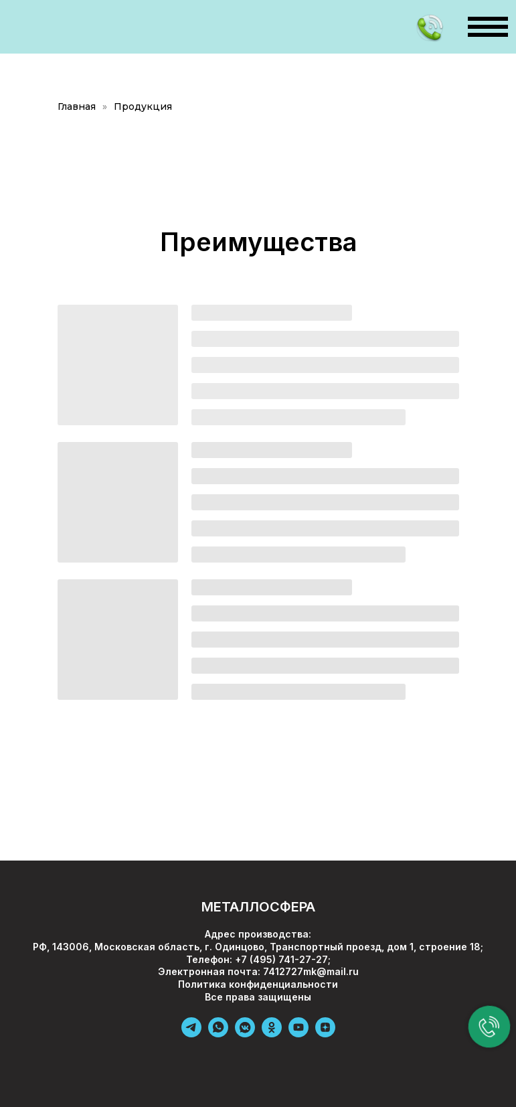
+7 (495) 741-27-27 (281, 959)
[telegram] (191, 1033)
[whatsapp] (218, 1033)
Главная (77, 106)
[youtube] (298, 1033)
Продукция (143, 106)
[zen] (325, 1033)
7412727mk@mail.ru (311, 971)
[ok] (272, 1033)
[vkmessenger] (245, 1033)
